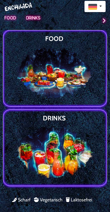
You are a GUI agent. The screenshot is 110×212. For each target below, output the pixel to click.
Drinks (33, 17)
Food (10, 17)
